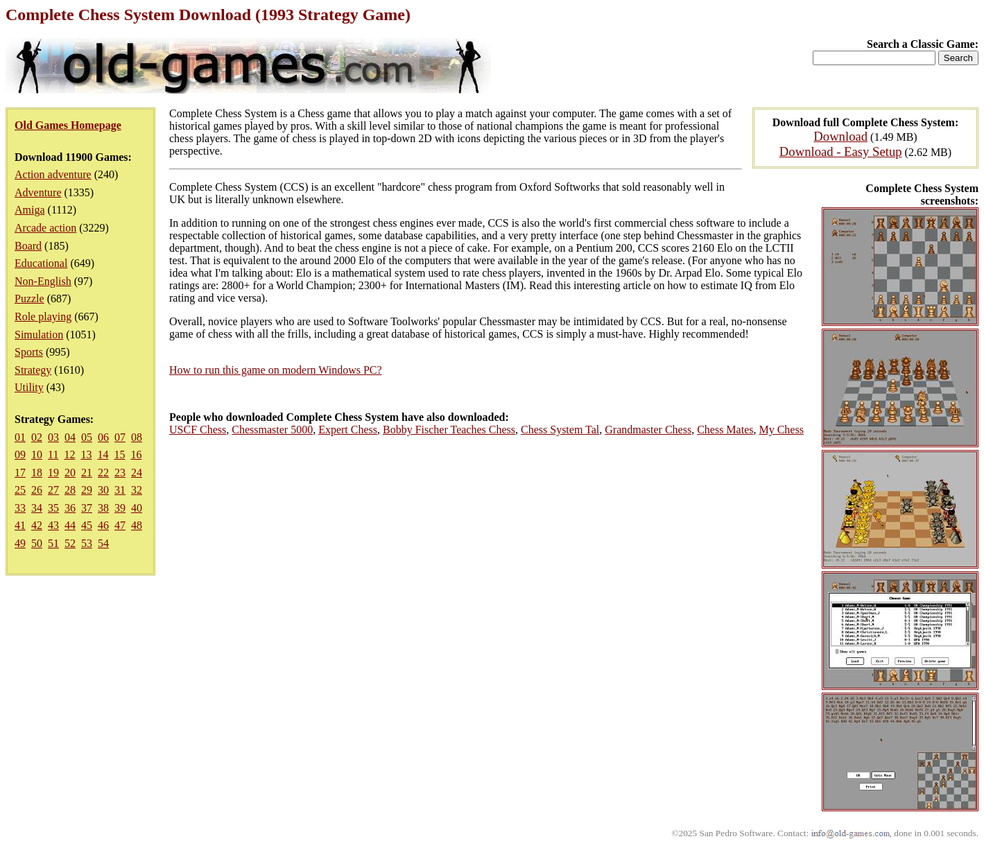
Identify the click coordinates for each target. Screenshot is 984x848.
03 (53, 437)
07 (120, 437)
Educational (41, 263)
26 (36, 490)
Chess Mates (725, 429)
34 (36, 508)
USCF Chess (197, 429)
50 (36, 543)
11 (53, 454)
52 (70, 543)
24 (136, 472)
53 (86, 543)
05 (86, 437)
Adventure (38, 192)
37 (86, 508)
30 (103, 490)
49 (20, 543)
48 (136, 525)
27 (53, 490)
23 (120, 472)
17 (20, 472)
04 (70, 437)
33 (20, 508)
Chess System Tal (560, 429)
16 (135, 454)
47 (120, 525)
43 (53, 525)
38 (103, 508)
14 (102, 454)
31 (120, 490)
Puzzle (29, 298)
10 (36, 454)
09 (20, 454)
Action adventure (53, 174)
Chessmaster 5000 (272, 429)
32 (136, 490)
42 (36, 525)
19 (53, 472)
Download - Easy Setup (840, 151)
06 (103, 437)
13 (86, 454)
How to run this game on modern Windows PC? (275, 370)
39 (120, 508)
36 (70, 508)
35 (53, 508)
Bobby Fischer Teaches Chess (449, 429)
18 (36, 472)
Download (840, 136)
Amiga (30, 210)
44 (70, 525)
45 (86, 525)
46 (103, 525)
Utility (29, 387)
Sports (29, 352)
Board (28, 246)
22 (103, 472)
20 (70, 472)
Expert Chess (347, 429)
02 (36, 437)
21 (86, 472)
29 (86, 490)
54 (103, 543)
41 (20, 525)
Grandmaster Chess (648, 429)
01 (20, 437)
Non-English (43, 281)
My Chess (781, 429)
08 (136, 437)
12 (69, 454)
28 (70, 490)
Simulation (39, 334)
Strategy (33, 370)
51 (53, 543)
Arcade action (45, 228)
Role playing (43, 316)
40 (136, 508)
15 (119, 454)
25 (20, 490)
